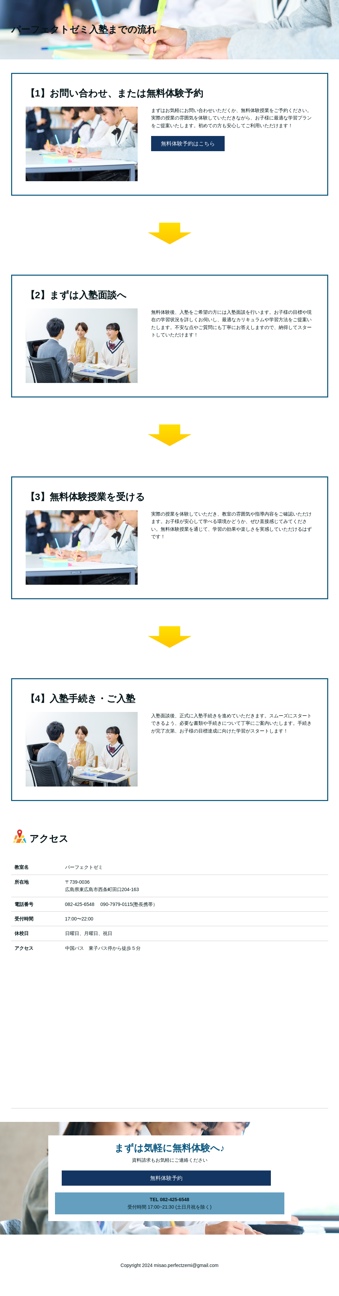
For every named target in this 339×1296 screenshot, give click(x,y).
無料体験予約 (166, 1178)
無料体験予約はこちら (188, 143)
